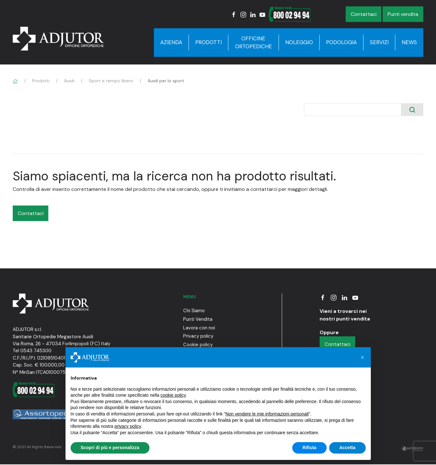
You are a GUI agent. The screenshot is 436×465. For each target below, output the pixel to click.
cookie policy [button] (173, 395)
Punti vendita (403, 14)
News (409, 42)
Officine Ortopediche (253, 42)
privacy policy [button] (127, 426)
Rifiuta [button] (309, 447)
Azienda (171, 42)
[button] (362, 357)
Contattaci (364, 14)
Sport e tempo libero (111, 81)
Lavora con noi (199, 328)
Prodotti (208, 42)
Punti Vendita (197, 319)
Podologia (341, 42)
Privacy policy (198, 336)
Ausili (69, 81)
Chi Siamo (194, 310)
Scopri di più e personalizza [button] (110, 447)
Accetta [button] (347, 447)
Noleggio (299, 42)
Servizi (379, 42)
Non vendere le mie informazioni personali (266, 413)
